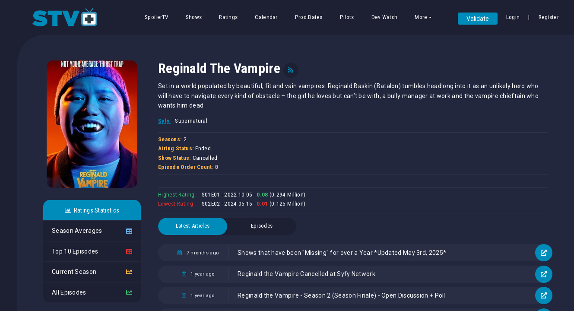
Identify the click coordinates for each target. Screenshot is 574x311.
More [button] (421, 17)
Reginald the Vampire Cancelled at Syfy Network (306, 273)
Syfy (164, 120)
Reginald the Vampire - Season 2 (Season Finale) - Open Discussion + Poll (341, 295)
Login (513, 17)
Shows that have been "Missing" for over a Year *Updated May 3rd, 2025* (342, 252)
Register (549, 17)
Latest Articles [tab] (193, 225)
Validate (477, 18)
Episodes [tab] (262, 225)
